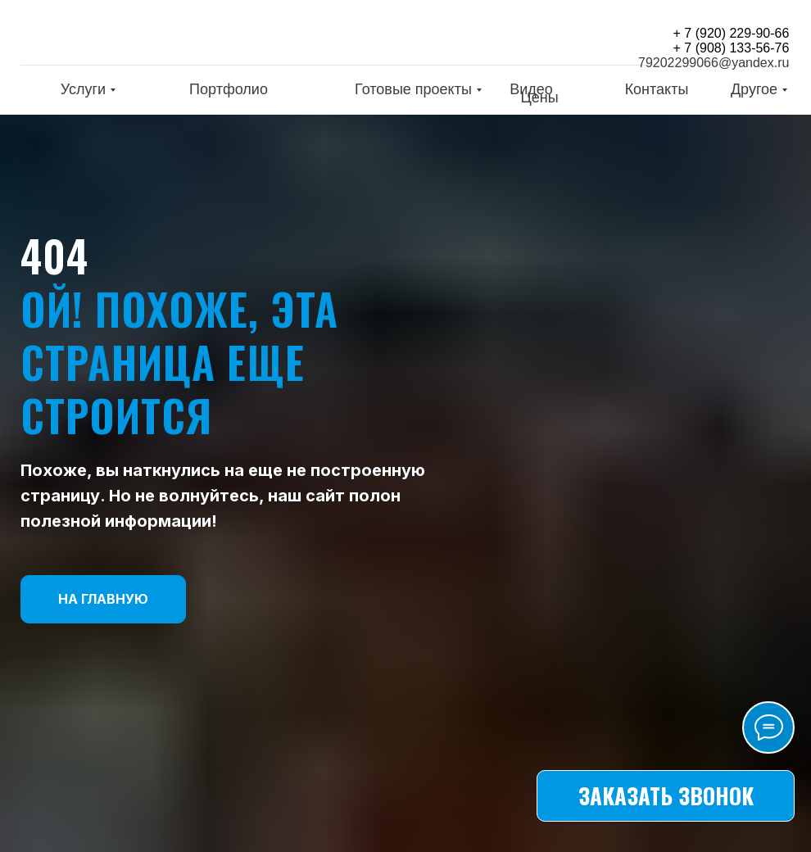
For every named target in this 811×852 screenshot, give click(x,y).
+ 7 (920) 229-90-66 (731, 33)
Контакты (657, 89)
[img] (126, 36)
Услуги (83, 89)
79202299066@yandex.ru (713, 63)
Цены (539, 97)
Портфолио (228, 89)
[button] (666, 796)
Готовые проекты (413, 89)
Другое (754, 89)
